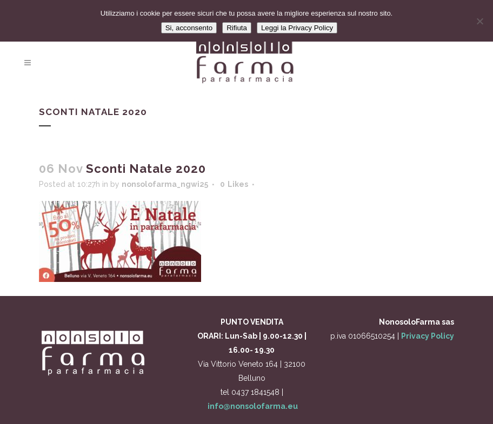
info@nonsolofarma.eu (253, 406)
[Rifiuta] (479, 21)
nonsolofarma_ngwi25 (165, 184)
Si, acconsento (188, 28)
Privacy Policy (427, 336)
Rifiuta (236, 28)
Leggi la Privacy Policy (297, 28)
